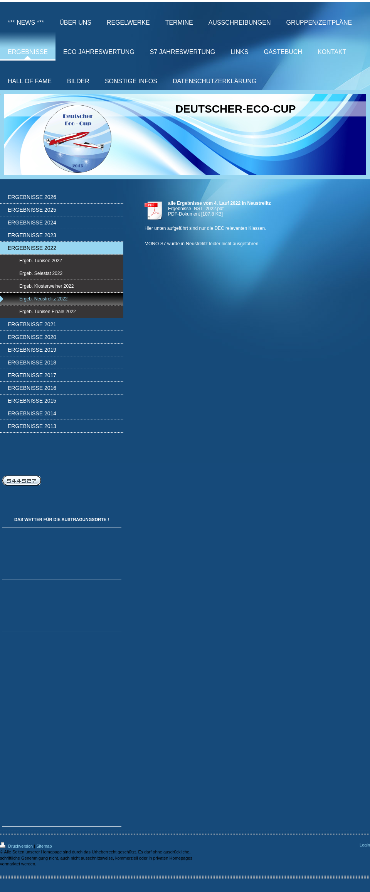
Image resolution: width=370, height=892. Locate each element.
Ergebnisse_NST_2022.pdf (196, 208)
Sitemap (44, 846)
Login (365, 845)
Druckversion (17, 846)
